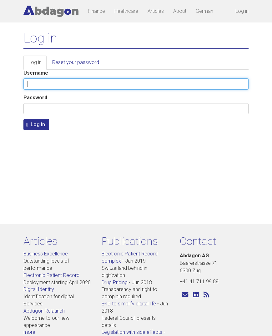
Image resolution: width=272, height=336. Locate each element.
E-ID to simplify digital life (129, 304)
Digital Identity (38, 289)
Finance (96, 11)
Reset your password (75, 62)
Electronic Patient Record (51, 275)
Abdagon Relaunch (44, 311)
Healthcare (126, 11)
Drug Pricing (115, 282)
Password (35, 98)
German (204, 11)
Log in (242, 11)
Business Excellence (45, 254)
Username (35, 73)
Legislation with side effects (132, 332)
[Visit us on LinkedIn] (196, 295)
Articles (156, 11)
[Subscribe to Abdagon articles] (206, 295)
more (29, 332)
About (179, 11)
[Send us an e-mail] (185, 295)
